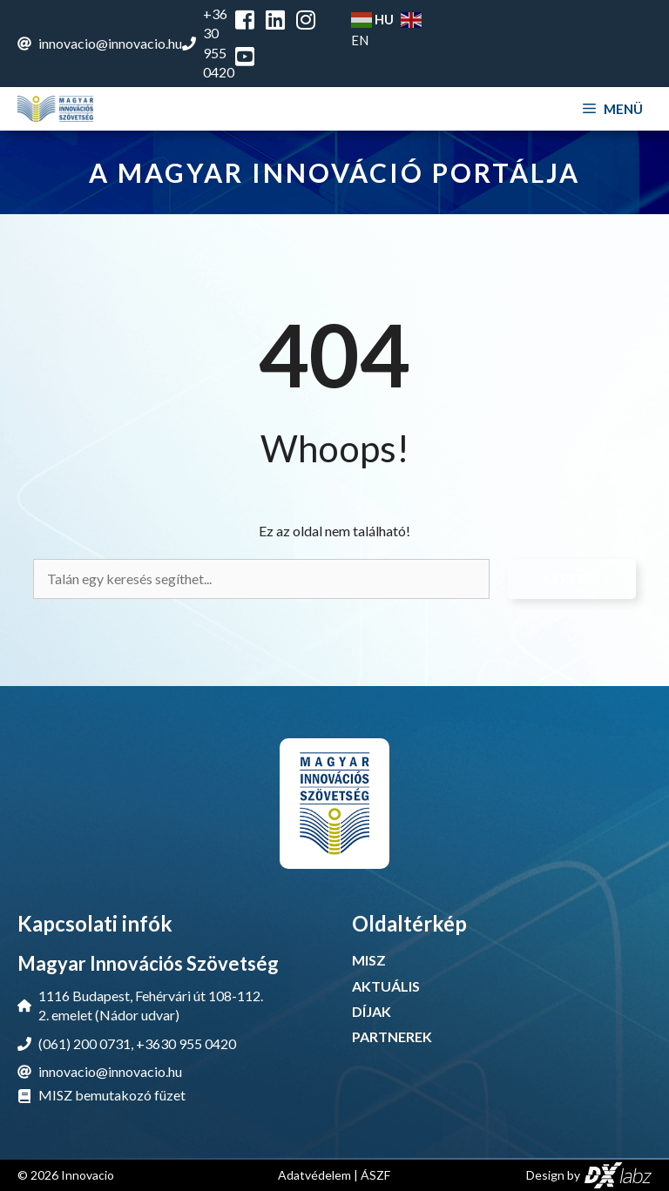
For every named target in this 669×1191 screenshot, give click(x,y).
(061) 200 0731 (84, 1043)
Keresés (571, 578)
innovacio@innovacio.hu (110, 43)
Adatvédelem (314, 1174)
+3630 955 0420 (186, 1043)
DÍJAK (371, 1011)
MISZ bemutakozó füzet (112, 1095)
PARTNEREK (392, 1036)
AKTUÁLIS (386, 986)
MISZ (369, 960)
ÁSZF (375, 1174)
